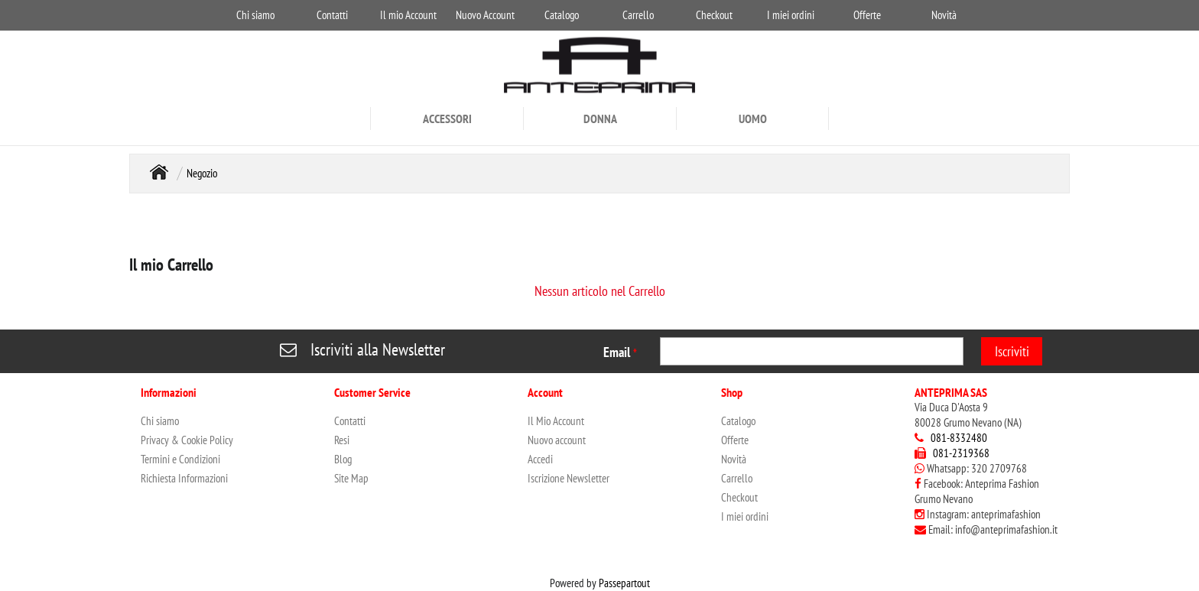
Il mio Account (408, 15)
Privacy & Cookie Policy (187, 440)
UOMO (753, 118)
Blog (343, 459)
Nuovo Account (485, 15)
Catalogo (561, 15)
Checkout (714, 15)
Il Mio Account (556, 421)
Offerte (867, 15)
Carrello (638, 15)
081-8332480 (959, 437)
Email (620, 352)
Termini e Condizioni (180, 459)
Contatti (332, 15)
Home (159, 171)
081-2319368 (961, 453)
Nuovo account (557, 440)
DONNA (600, 118)
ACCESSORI (447, 118)
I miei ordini (790, 15)
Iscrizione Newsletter (568, 478)
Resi (341, 440)
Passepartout (624, 583)
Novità (944, 15)
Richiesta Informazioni (184, 478)
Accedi (540, 459)
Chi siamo (255, 15)
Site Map (351, 478)
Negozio (202, 173)
